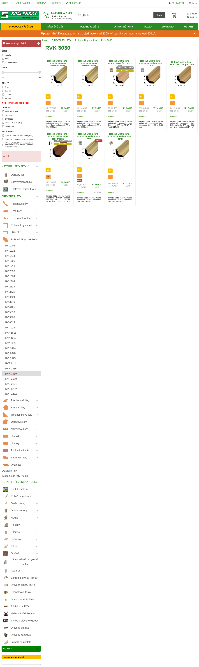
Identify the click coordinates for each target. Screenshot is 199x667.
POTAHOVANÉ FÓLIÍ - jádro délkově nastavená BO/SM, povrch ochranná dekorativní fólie (17, 145)
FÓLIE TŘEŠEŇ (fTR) (12, 123)
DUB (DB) (7, 119)
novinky (6, 55)
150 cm (6, 91)
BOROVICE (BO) (10, 111)
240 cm (6, 98)
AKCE (6, 59)
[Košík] (184, 15)
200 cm (6, 94)
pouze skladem (9, 62)
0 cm (5, 87)
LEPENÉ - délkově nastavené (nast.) (17, 135)
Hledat (159, 15)
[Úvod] (19, 15)
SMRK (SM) (8, 126)
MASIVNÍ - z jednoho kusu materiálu (17, 139)
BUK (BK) (7, 115)
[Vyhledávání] (115, 15)
